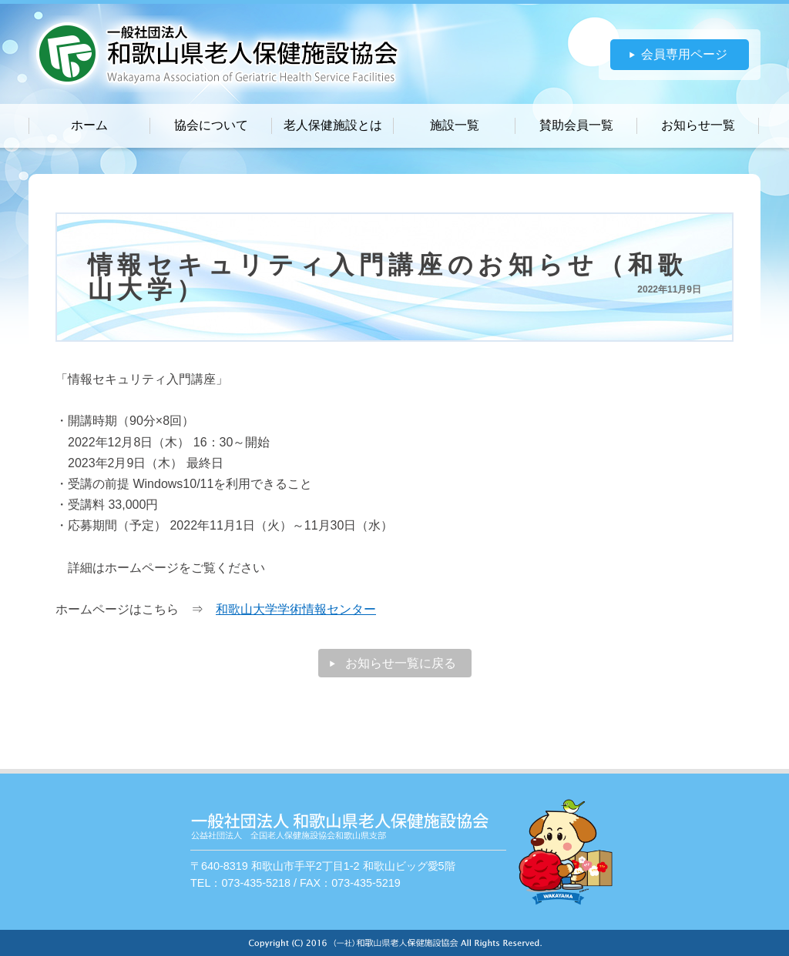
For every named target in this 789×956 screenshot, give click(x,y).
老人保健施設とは (333, 125)
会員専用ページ (684, 54)
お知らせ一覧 (698, 125)
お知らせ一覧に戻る (400, 663)
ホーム (89, 125)
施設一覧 (454, 125)
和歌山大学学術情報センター (296, 609)
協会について (211, 125)
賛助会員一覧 (576, 125)
